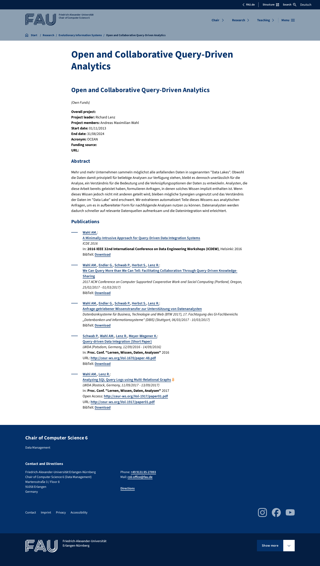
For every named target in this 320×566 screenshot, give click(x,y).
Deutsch (305, 4)
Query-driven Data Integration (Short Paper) (118, 340)
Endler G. (106, 264)
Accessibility (79, 511)
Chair (215, 20)
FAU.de (248, 5)
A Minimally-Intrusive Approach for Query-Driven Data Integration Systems (142, 237)
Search (289, 5)
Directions (127, 487)
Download (103, 254)
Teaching (263, 20)
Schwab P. (122, 264)
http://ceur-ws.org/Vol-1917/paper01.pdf (136, 395)
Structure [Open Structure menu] (271, 5)
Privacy (61, 511)
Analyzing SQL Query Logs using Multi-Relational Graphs (127, 378)
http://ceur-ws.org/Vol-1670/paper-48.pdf (124, 357)
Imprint (46, 511)
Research (238, 20)
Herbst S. (139, 264)
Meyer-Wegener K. (143, 335)
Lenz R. (154, 264)
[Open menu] (288, 20)
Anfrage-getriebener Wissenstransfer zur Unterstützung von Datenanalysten (143, 308)
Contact (30, 511)
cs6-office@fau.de (140, 476)
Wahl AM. (90, 232)
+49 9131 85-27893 (143, 471)
